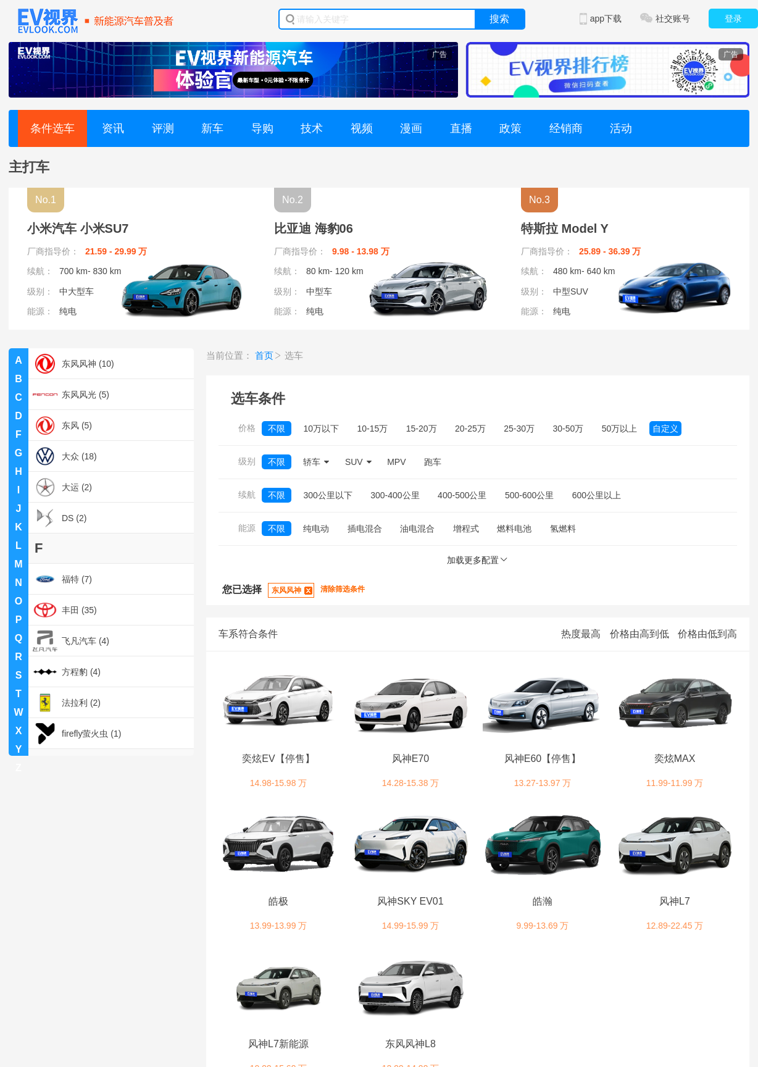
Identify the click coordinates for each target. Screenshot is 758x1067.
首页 (264, 355)
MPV (396, 462)
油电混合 (417, 529)
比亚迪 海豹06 (313, 228)
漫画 (411, 128)
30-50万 (568, 428)
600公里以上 (596, 495)
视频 (362, 128)
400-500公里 (462, 495)
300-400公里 (394, 495)
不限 (276, 428)
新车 (212, 128)
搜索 (499, 19)
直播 (461, 128)
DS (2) (59, 518)
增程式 (466, 529)
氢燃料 (563, 529)
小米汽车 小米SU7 (77, 228)
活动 (621, 128)
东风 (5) (62, 425)
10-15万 (372, 428)
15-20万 (421, 428)
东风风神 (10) (73, 363)
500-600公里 (529, 495)
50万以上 (620, 428)
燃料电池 (514, 529)
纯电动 (316, 529)
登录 (733, 18)
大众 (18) (65, 456)
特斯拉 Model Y (565, 228)
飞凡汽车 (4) (71, 641)
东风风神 (286, 590)
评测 (163, 128)
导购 (262, 128)
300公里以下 (327, 495)
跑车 (432, 462)
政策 (510, 128)
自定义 (665, 428)
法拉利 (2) (67, 702)
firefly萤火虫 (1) (77, 733)
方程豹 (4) (67, 671)
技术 (312, 128)
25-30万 (519, 428)
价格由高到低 (639, 634)
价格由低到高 (707, 634)
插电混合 (365, 529)
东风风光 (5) (71, 394)
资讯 (113, 128)
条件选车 (52, 128)
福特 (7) (62, 579)
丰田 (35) (65, 610)
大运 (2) (62, 487)
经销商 (566, 128)
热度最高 (581, 634)
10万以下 (321, 428)
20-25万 (470, 428)
